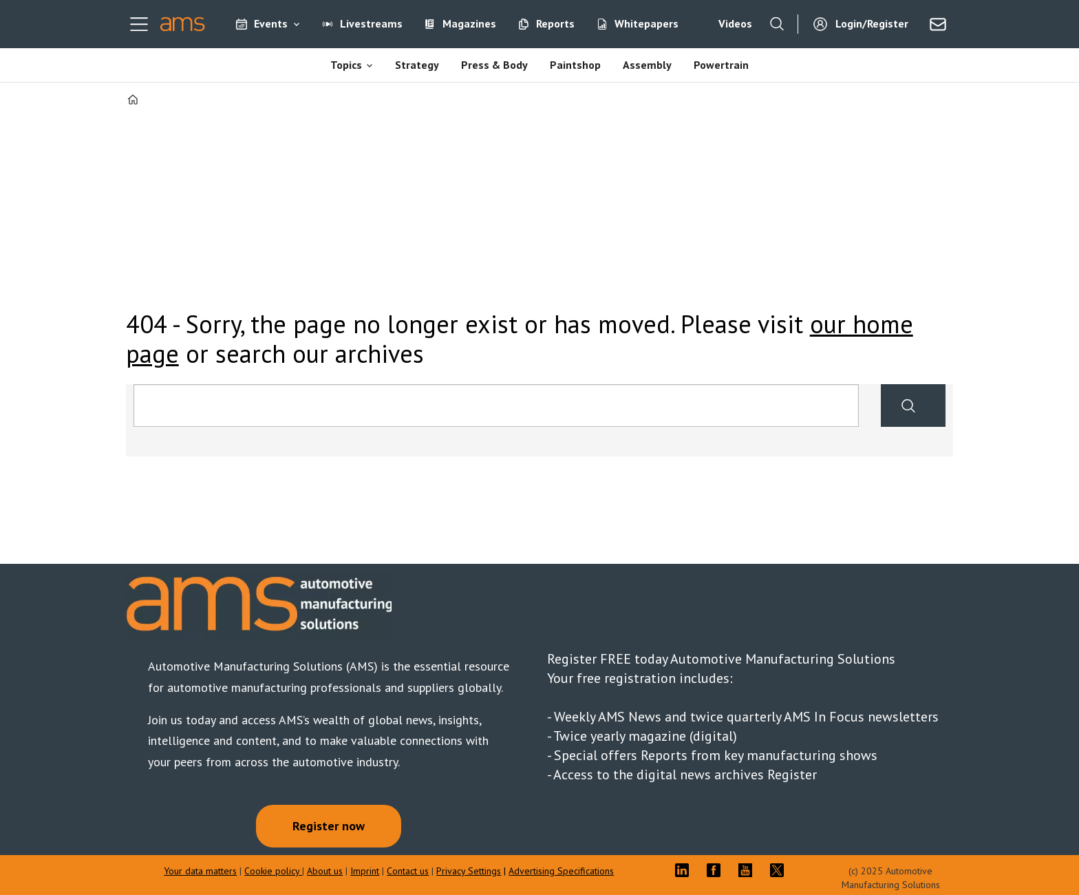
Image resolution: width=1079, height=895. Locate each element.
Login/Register (871, 23)
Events (271, 23)
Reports (555, 23)
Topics (346, 65)
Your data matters (200, 871)
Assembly (647, 65)
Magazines (469, 23)
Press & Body (494, 65)
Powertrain (721, 65)
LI (685, 870)
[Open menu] (139, 24)
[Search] (777, 24)
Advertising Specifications (561, 871)
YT (748, 870)
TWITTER (780, 870)
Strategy (417, 65)
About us (325, 871)
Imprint (364, 871)
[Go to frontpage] (183, 24)
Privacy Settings (468, 871)
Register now (328, 826)
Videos (735, 23)
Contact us (408, 871)
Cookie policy (273, 871)
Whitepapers (647, 23)
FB (717, 870)
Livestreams (371, 23)
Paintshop (575, 65)
